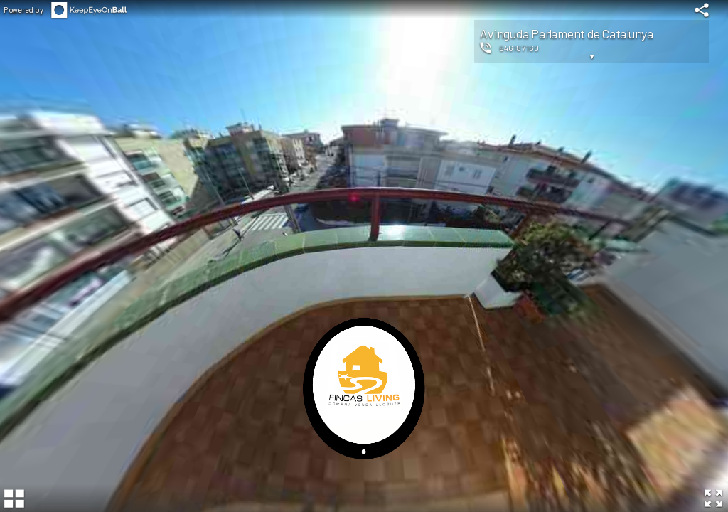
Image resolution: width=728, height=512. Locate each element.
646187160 (519, 48)
